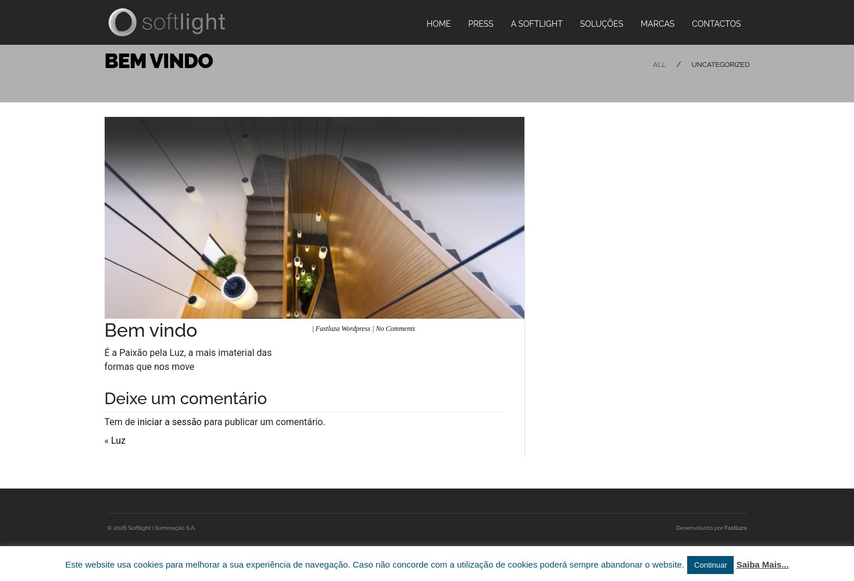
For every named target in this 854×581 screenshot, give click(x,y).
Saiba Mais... (763, 564)
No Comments (396, 329)
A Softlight (537, 23)
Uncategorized (720, 64)
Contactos (716, 23)
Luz (118, 440)
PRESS (480, 23)
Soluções (601, 23)
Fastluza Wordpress (343, 329)
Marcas (657, 23)
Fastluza (736, 528)
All (659, 64)
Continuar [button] (710, 565)
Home (439, 23)
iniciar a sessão (169, 421)
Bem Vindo (159, 61)
